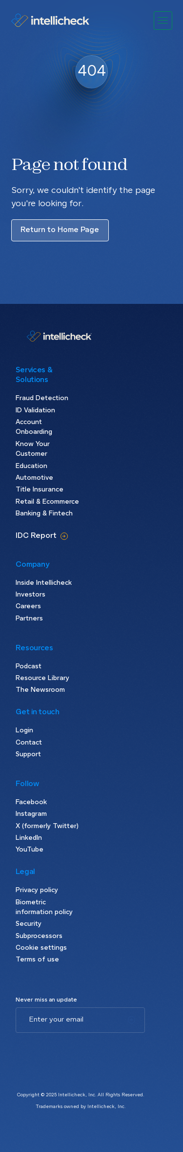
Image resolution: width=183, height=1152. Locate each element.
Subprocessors (39, 936)
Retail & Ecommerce (47, 502)
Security (28, 924)
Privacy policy (37, 890)
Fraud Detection (42, 398)
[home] (51, 20)
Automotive (34, 478)
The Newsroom (40, 690)
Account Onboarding (34, 427)
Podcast (28, 666)
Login (24, 730)
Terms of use (37, 960)
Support (28, 754)
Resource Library (42, 678)
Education (31, 466)
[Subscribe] (131, 1020)
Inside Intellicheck (44, 583)
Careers (28, 606)
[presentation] (90, 1052)
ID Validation (35, 410)
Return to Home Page (59, 230)
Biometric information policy (44, 907)
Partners (29, 619)
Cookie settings (41, 948)
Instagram (31, 814)
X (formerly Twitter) (47, 826)
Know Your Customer (33, 449)
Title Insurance (39, 490)
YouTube (29, 850)
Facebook (31, 802)
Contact (29, 743)
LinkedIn (29, 838)
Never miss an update (46, 1000)
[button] (163, 20)
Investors (30, 595)
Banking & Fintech (44, 514)
